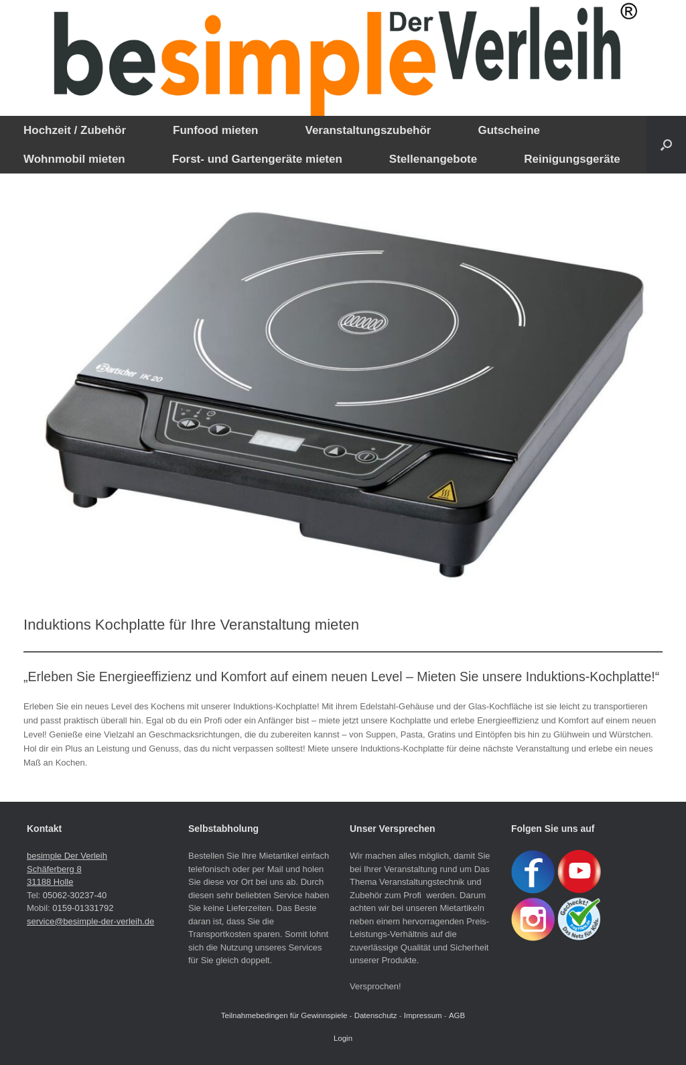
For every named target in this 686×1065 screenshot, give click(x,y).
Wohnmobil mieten (74, 159)
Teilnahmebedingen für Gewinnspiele (284, 1015)
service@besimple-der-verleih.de (90, 921)
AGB (457, 1015)
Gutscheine (509, 130)
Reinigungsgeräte (572, 159)
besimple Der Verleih (67, 856)
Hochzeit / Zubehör (74, 130)
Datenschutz (375, 1015)
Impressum (423, 1015)
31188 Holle (50, 882)
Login (343, 1038)
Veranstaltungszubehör (368, 130)
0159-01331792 (82, 908)
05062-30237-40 (75, 895)
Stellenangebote (433, 159)
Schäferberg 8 (54, 869)
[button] (666, 144)
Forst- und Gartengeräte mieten (257, 159)
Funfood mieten (215, 130)
